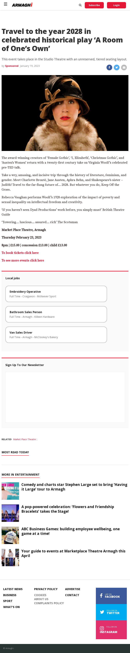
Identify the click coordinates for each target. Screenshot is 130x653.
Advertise (72, 589)
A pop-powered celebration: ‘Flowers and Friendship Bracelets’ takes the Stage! (67, 509)
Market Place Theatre (24, 439)
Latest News (13, 589)
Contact (72, 595)
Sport (8, 601)
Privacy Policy (46, 589)
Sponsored (11, 66)
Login (116, 5)
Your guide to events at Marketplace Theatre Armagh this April (73, 553)
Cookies (40, 595)
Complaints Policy (49, 603)
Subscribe (94, 5)
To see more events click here (23, 261)
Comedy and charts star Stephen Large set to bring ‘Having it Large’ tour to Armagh (74, 487)
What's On (11, 607)
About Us (41, 599)
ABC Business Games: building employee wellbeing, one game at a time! (70, 531)
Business (9, 595)
